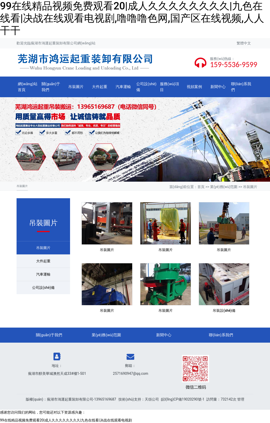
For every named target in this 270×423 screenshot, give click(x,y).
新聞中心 (218, 86)
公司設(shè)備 (146, 87)
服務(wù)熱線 (220, 59)
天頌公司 (152, 399)
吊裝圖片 (76, 86)
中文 (247, 43)
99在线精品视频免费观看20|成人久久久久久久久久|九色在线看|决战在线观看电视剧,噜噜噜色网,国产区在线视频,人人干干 (132, 18)
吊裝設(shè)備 (224, 310)
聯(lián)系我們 (241, 87)
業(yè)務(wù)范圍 (224, 187)
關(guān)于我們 (51, 87)
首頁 (201, 187)
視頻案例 (194, 86)
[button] (20, 139)
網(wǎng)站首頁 (27, 87)
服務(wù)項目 (169, 87)
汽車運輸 (123, 86)
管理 (240, 399)
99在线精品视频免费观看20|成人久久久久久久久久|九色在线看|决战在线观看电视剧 (66, 420)
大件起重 (99, 86)
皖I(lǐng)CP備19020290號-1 (183, 399)
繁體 (240, 43)
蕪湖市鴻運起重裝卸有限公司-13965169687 (81, 399)
